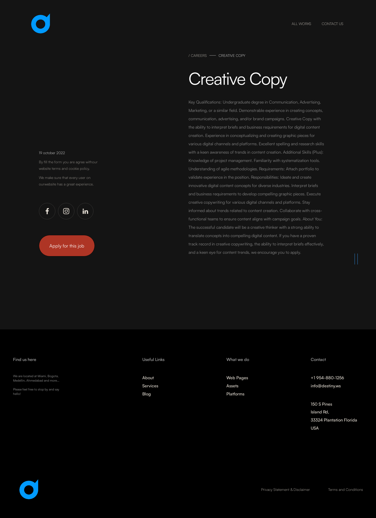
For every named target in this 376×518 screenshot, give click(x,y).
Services (150, 385)
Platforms (235, 393)
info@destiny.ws (326, 385)
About (148, 377)
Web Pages (237, 377)
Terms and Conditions (345, 489)
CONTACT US (332, 23)
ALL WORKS (301, 23)
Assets (232, 385)
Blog (146, 393)
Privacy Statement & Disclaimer (285, 489)
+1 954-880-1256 (327, 377)
